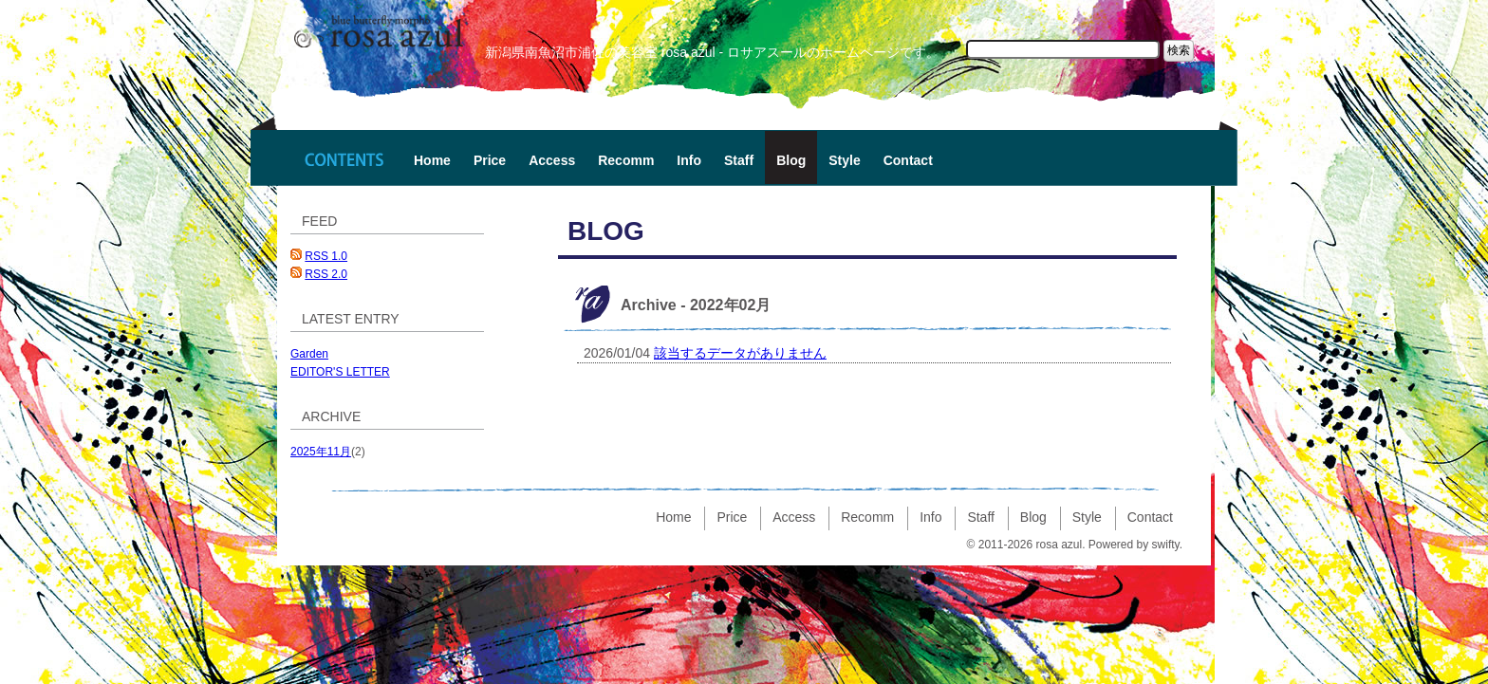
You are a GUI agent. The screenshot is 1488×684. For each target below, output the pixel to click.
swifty (1166, 544)
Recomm (626, 160)
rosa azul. (1060, 544)
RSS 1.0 (326, 256)
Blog (791, 160)
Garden (309, 353)
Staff (738, 160)
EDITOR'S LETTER (340, 372)
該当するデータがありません (740, 352)
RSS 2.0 (326, 274)
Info (689, 160)
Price (490, 160)
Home (432, 160)
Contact (908, 160)
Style (844, 160)
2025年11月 (320, 451)
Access (552, 160)
